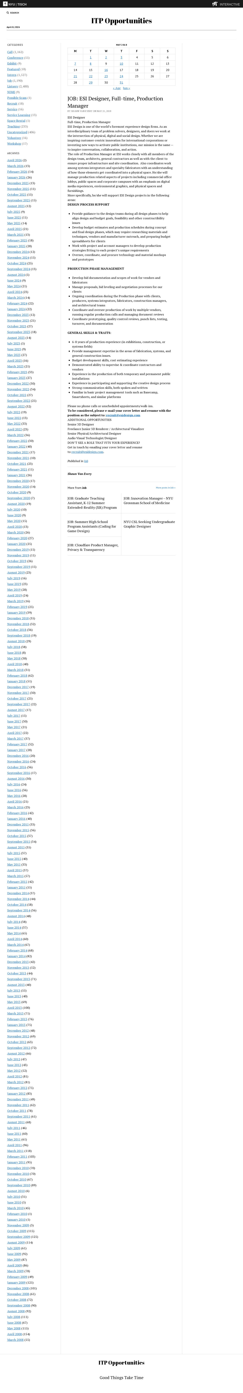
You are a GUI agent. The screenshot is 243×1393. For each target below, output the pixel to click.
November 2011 (18, 1105)
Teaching (13, 126)
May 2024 (14, 286)
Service (12, 109)
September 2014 (18, 910)
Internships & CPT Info (146, 35)
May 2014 (14, 933)
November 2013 (18, 967)
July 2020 (13, 509)
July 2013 (13, 990)
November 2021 (18, 458)
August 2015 (16, 847)
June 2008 (14, 1322)
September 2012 (18, 1048)
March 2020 (15, 532)
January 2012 (16, 1093)
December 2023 (18, 315)
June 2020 (14, 515)
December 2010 (18, 1168)
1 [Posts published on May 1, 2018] (91, 57)
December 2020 (18, 481)
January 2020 (16, 544)
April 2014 (14, 939)
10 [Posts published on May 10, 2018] (121, 63)
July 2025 (13, 212)
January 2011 (16, 1162)
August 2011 (16, 1122)
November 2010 (18, 1174)
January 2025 (16, 246)
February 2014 (17, 950)
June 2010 (14, 1202)
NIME (11, 92)
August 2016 (16, 778)
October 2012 (16, 1042)
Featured (13, 69)
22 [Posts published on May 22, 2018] (90, 76)
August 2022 (16, 406)
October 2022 (16, 395)
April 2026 (14, 160)
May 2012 (14, 1071)
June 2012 (14, 1065)
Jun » (126, 88)
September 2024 (18, 269)
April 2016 (14, 801)
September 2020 (18, 498)
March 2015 (15, 876)
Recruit (12, 103)
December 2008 (18, 1288)
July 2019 (13, 578)
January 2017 (16, 750)
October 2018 (16, 630)
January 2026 (16, 177)
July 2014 (13, 922)
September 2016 (18, 773)
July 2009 (13, 1248)
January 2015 (16, 887)
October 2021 (16, 464)
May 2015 (14, 864)
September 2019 (18, 567)
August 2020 (16, 504)
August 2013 (16, 985)
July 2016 (13, 784)
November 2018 (18, 624)
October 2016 (16, 767)
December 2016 (18, 756)
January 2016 (16, 819)
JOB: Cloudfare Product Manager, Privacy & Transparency (93, 547)
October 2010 (16, 1179)
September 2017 (18, 704)
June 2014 (14, 927)
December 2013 (18, 962)
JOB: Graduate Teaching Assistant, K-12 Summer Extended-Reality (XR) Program (92, 503)
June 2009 (14, 1254)
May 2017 (14, 727)
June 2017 (14, 721)
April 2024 (14, 292)
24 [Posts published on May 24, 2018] (121, 76)
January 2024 (16, 309)
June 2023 (14, 349)
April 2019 (14, 595)
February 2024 (17, 303)
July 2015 (13, 853)
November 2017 (18, 693)
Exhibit (12, 63)
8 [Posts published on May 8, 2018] (91, 63)
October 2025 (16, 194)
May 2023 (14, 355)
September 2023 (18, 332)
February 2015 (17, 882)
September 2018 (18, 635)
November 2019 (18, 555)
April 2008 (14, 1334)
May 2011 (14, 1139)
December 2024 (18, 252)
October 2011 (16, 1111)
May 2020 (14, 521)
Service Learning (18, 115)
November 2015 (18, 830)
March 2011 (15, 1151)
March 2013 (15, 1013)
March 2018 (15, 670)
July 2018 (13, 647)
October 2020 (16, 492)
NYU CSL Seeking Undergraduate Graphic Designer (149, 524)
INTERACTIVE (230, 4)
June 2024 (14, 280)
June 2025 (14, 217)
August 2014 (16, 916)
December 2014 (18, 893)
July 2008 (13, 1317)
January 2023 (16, 378)
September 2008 (18, 1305)
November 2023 (18, 320)
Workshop (14, 143)
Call (94, 35)
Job (85, 35)
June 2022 (14, 418)
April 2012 (14, 1076)
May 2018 (14, 658)
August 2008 (16, 1311)
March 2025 (15, 234)
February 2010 (17, 1214)
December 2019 (18, 549)
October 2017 (16, 698)
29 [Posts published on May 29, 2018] (90, 82)
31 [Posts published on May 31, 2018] (121, 82)
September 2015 (18, 841)
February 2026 (17, 171)
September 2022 (18, 401)
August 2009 (16, 1242)
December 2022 (18, 383)
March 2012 (15, 1082)
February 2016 (17, 813)
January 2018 (16, 681)
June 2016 (14, 790)
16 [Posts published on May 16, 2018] (106, 70)
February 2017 (17, 744)
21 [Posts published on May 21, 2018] (75, 76)
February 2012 (17, 1088)
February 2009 (17, 1277)
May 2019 (14, 590)
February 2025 (17, 240)
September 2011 (18, 1116)
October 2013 (16, 973)
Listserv (12, 86)
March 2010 (15, 1208)
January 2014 (16, 956)
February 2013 (17, 1019)
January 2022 (16, 446)
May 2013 (14, 1002)
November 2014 (18, 899)
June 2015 (14, 859)
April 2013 (14, 1008)
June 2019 (14, 584)
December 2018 (18, 618)
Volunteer (14, 138)
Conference (15, 58)
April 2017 (14, 733)
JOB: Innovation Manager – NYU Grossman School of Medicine (148, 500)
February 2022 (17, 441)
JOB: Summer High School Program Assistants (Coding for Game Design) (92, 526)
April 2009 (14, 1265)
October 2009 (16, 1231)
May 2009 (14, 1259)
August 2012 (16, 1053)
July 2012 (13, 1059)
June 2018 (14, 652)
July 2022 (13, 412)
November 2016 (18, 761)
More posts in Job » (165, 487)
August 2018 (16, 641)
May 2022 (14, 423)
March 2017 (15, 738)
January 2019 (16, 612)
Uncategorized (17, 132)
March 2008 (15, 1340)
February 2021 (17, 469)
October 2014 (16, 904)
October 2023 (16, 326)
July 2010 (13, 1196)
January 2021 (16, 475)
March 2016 (15, 807)
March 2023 (15, 366)
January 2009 (16, 1282)
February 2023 (17, 372)
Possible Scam (17, 98)
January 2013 (16, 1025)
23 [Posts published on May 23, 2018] (106, 76)
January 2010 (16, 1219)
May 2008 (14, 1328)
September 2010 (18, 1185)
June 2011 (14, 1134)
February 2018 (17, 675)
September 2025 (18, 200)
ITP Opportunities (121, 20)
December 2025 (18, 183)
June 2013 (14, 996)
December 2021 (18, 452)
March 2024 (15, 297)
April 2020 (14, 527)
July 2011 (13, 1128)
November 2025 (18, 189)
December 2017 (18, 687)
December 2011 (18, 1099)
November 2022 (18, 389)
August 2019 (16, 572)
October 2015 (16, 836)
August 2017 (16, 710)
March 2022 (15, 435)
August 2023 (16, 338)
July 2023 (13, 343)
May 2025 (14, 223)
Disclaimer (120, 35)
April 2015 (14, 870)
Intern (105, 35)
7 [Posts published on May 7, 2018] (75, 63)
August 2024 (16, 275)
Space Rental (16, 121)
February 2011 (17, 1156)
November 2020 (18, 486)
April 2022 (14, 429)
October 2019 (16, 561)
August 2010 (16, 1191)
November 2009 (18, 1225)
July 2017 (13, 715)
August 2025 (16, 206)
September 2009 (18, 1237)
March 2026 (15, 166)
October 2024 (16, 263)
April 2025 (14, 229)
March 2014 (15, 945)
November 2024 (18, 257)
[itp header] (121, 4)
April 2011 (14, 1145)
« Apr (117, 88)
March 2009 (15, 1271)
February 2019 (17, 607)
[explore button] (215, 4)
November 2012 (18, 1036)
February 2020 (17, 538)
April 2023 (14, 360)
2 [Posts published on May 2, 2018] (106, 57)
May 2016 (14, 796)
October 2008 (16, 1300)
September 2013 (18, 979)
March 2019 (15, 601)
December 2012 (18, 1030)
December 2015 (18, 824)
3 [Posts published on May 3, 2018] (121, 57)
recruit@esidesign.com (123, 415)
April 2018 (14, 664)
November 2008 (18, 1294)
